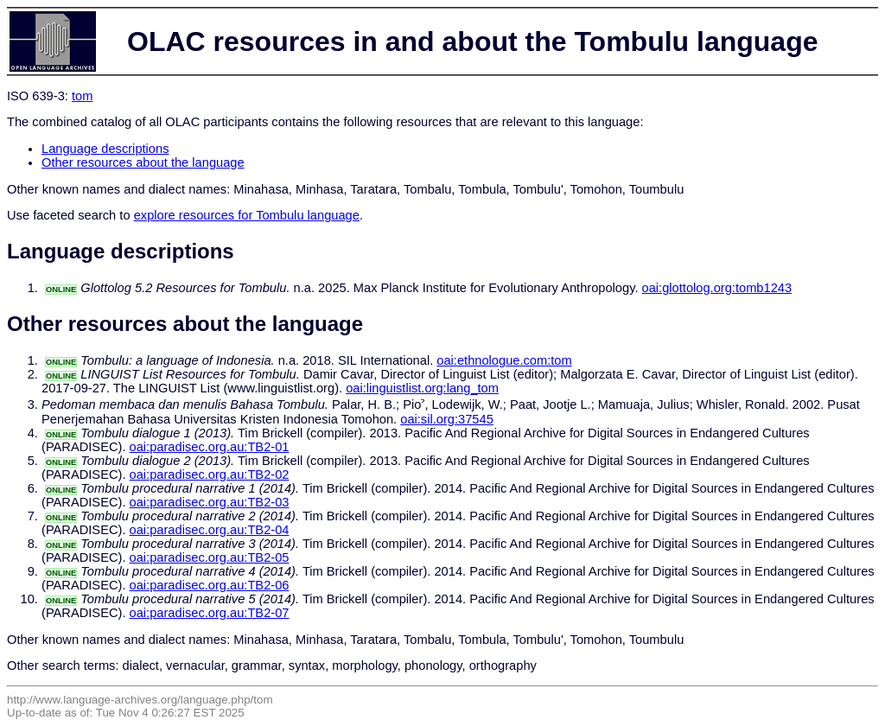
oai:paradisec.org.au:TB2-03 (210, 502)
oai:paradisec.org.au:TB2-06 (210, 585)
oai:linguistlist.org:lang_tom (422, 388)
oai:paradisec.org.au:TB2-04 (210, 530)
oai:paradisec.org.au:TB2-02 (210, 474)
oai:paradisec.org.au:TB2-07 (210, 613)
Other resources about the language (143, 162)
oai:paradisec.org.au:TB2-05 (210, 557)
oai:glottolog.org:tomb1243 (717, 288)
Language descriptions (105, 149)
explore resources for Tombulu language (247, 215)
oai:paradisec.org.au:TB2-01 (210, 447)
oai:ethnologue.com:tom (503, 360)
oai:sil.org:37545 (446, 419)
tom (82, 96)
